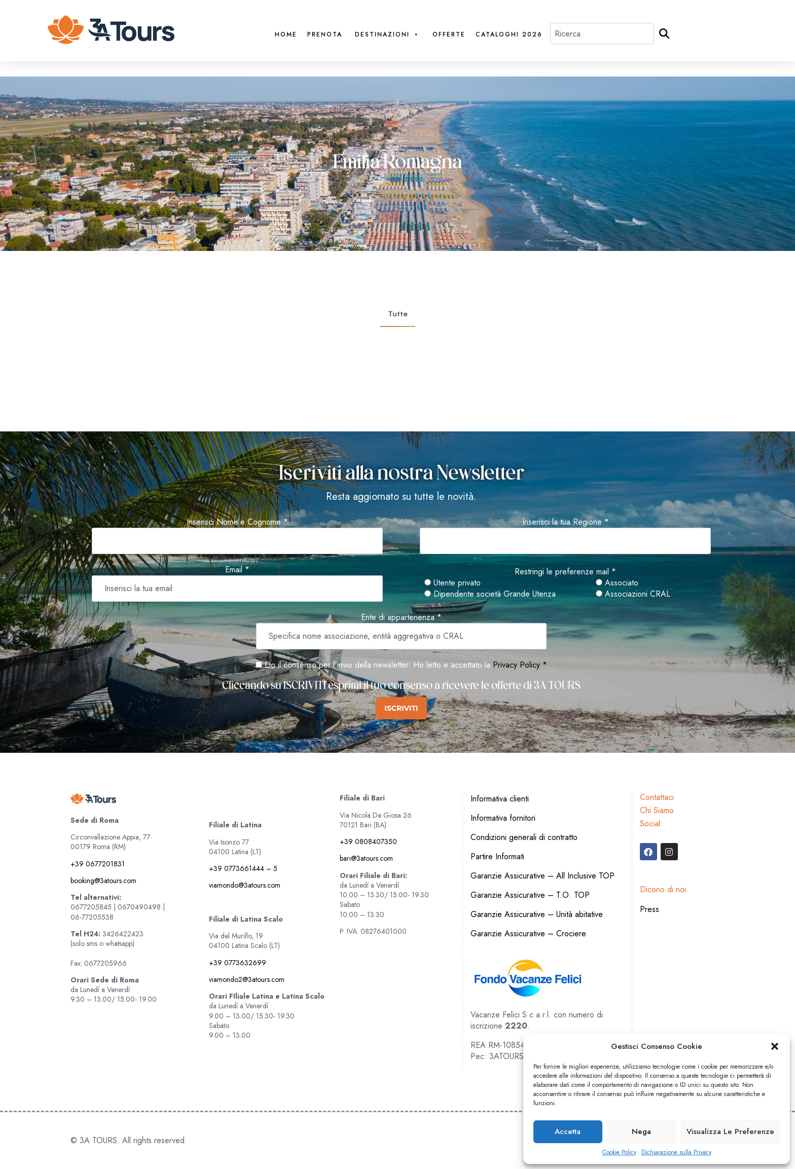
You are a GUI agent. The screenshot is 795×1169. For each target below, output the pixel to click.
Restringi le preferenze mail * (565, 571)
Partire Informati (497, 856)
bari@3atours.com (366, 858)
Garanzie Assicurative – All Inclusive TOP (543, 876)
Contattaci (657, 797)
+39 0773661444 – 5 (243, 868)
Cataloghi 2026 (509, 34)
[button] (775, 1046)
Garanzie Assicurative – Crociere (528, 933)
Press (649, 909)
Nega (641, 1131)
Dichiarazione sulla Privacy (676, 1152)
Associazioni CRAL (633, 594)
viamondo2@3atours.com (246, 979)
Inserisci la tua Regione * (565, 522)
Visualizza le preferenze (730, 1131)
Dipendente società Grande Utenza (490, 594)
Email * (237, 569)
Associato (617, 583)
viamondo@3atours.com (244, 885)
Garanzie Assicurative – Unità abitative (537, 914)
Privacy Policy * (520, 665)
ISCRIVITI (401, 708)
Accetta (568, 1131)
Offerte (448, 34)
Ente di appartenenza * (401, 617)
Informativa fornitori (503, 818)
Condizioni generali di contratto (524, 837)
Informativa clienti (500, 799)
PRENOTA (324, 34)
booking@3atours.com (103, 880)
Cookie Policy (619, 1152)
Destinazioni (387, 34)
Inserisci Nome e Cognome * (237, 522)
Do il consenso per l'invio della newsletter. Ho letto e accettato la (373, 665)
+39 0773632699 (237, 963)
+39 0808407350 (368, 841)
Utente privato (452, 583)
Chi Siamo (657, 810)
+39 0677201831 (97, 864)
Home (286, 34)
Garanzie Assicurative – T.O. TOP (530, 895)
